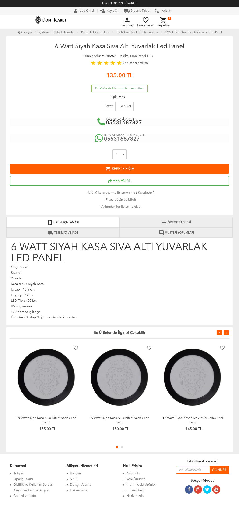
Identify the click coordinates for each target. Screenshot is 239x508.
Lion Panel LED (141, 56)
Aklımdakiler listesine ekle (119, 206)
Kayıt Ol (109, 10)
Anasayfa (24, 32)
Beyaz (109, 106)
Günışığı (125, 106)
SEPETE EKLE (119, 169)
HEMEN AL (119, 181)
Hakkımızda (135, 496)
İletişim (162, 10)
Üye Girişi (83, 10)
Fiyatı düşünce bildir (119, 199)
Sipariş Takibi (137, 10)
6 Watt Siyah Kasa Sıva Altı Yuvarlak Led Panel (193, 32)
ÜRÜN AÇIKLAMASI (63, 222)
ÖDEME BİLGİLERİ (176, 222)
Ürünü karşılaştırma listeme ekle (110, 192)
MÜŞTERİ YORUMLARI (176, 233)
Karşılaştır (145, 192)
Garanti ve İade (24, 496)
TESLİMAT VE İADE (63, 233)
